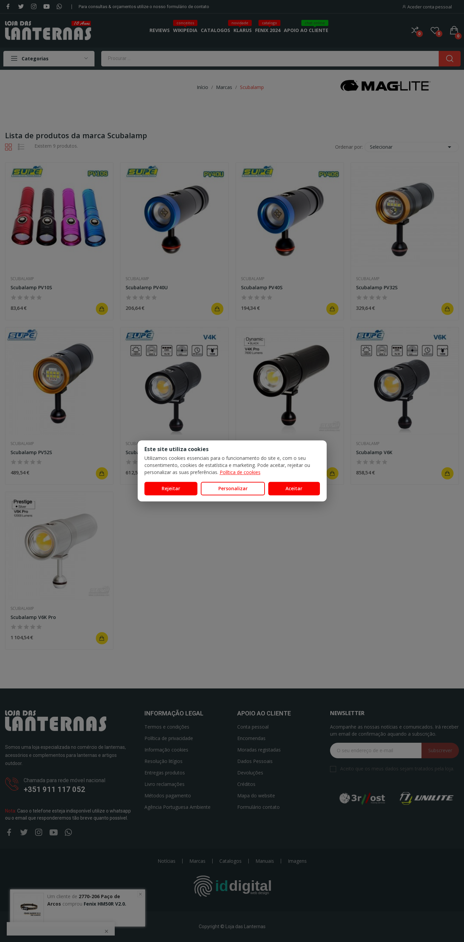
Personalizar (233, 488)
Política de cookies (240, 472)
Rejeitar (171, 488)
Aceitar (293, 488)
